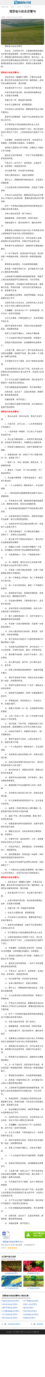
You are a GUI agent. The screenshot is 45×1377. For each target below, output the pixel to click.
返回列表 (40, 1324)
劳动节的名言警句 (30, 1311)
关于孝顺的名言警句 (31, 1301)
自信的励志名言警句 (31, 1314)
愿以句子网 (19, 1332)
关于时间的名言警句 (10, 1314)
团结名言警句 (28, 1308)
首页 (12, 7)
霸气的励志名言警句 (10, 1318)
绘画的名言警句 (29, 1318)
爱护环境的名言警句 (10, 1308)
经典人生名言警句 (30, 1304)
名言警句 (27, 7)
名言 (19, 7)
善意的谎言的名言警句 (10, 1301)
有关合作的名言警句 (10, 1304)
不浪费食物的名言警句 (10, 1311)
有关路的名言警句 (14, 1324)
